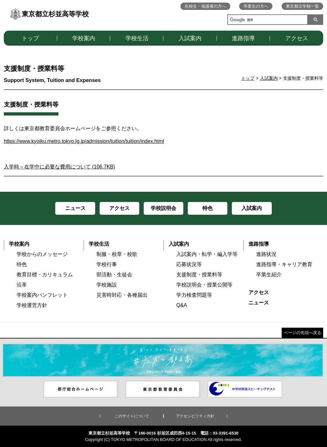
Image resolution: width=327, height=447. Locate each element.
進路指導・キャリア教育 (284, 264)
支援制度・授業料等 (199, 274)
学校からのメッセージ (42, 254)
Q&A (181, 305)
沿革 (22, 284)
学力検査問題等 (194, 295)
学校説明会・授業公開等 (204, 284)
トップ (30, 38)
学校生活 (136, 38)
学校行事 (106, 264)
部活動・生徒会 (114, 274)
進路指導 (243, 38)
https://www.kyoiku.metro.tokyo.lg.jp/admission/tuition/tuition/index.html (84, 141)
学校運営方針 (32, 305)
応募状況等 (189, 264)
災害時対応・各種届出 (122, 295)
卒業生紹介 (269, 274)
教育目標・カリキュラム (45, 274)
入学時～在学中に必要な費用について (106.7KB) (59, 166)
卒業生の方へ (255, 6)
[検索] (266, 20)
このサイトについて (132, 416)
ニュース (258, 302)
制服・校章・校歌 (116, 254)
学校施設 (106, 284)
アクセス (296, 38)
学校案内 (83, 38)
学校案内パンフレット (42, 295)
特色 (22, 264)
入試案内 (190, 38)
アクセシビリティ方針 (195, 416)
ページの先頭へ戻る (302, 332)
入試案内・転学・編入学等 (207, 254)
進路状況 (266, 254)
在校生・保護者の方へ (205, 6)
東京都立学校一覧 (302, 6)
